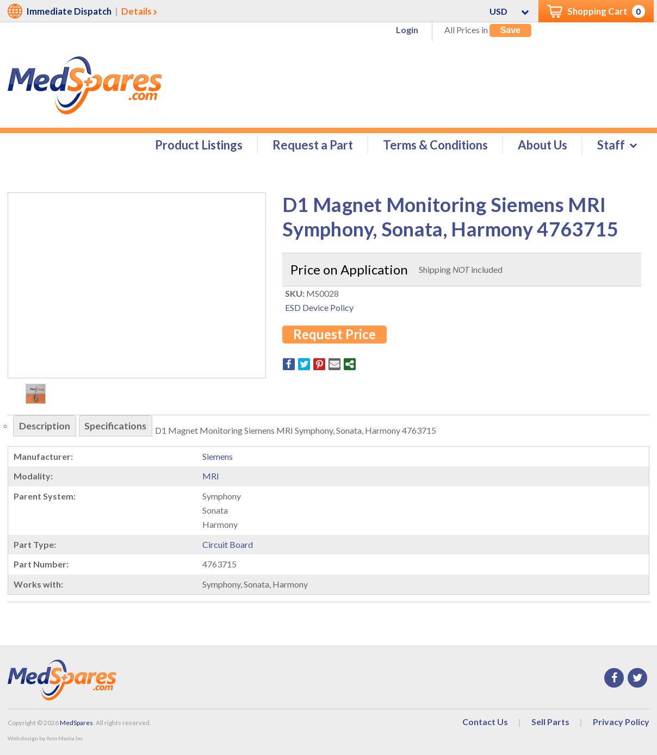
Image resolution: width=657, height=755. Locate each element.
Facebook (614, 678)
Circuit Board (227, 544)
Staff (611, 145)
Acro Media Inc (64, 738)
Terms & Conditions (435, 145)
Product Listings (199, 145)
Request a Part (312, 145)
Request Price (334, 334)
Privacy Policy (621, 721)
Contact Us (485, 721)
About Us (542, 145)
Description (45, 426)
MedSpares (76, 723)
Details (136, 11)
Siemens (217, 456)
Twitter (637, 678)
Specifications (116, 426)
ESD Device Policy (319, 307)
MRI (210, 476)
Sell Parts (550, 721)
